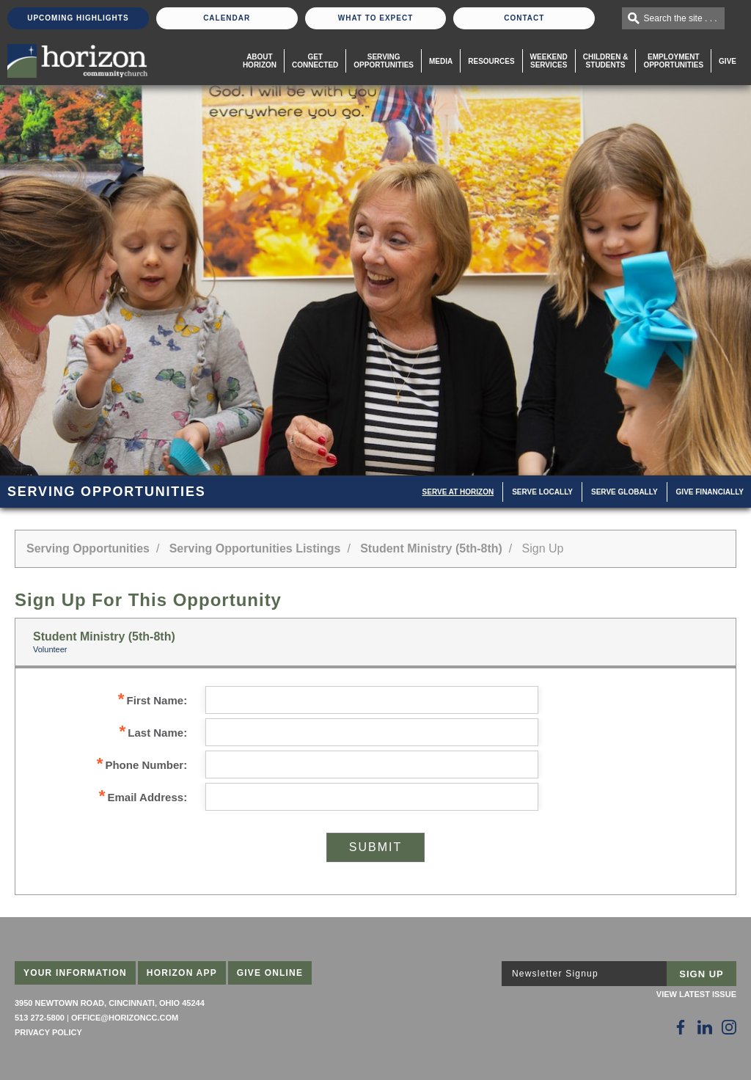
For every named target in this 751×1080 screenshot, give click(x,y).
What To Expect (376, 18)
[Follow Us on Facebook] (680, 1027)
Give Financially (710, 492)
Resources (491, 61)
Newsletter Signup (555, 973)
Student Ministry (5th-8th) (431, 548)
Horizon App (182, 973)
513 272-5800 (40, 1017)
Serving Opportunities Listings (255, 548)
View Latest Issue (696, 994)
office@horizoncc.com (124, 1017)
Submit (375, 847)
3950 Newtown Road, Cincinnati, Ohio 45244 (110, 1003)
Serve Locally (542, 492)
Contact (524, 18)
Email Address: (143, 797)
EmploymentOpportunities (673, 61)
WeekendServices (549, 61)
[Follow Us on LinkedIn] (704, 1027)
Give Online (270, 973)
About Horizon (259, 61)
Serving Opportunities (383, 61)
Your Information (75, 973)
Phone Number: (142, 765)
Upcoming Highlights (77, 18)
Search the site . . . (680, 18)
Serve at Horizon (458, 492)
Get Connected (315, 61)
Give (727, 61)
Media (441, 61)
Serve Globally (624, 492)
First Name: (152, 700)
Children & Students (606, 61)
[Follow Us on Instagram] (729, 1027)
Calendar (226, 18)
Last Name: (154, 732)
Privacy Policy (48, 1032)
